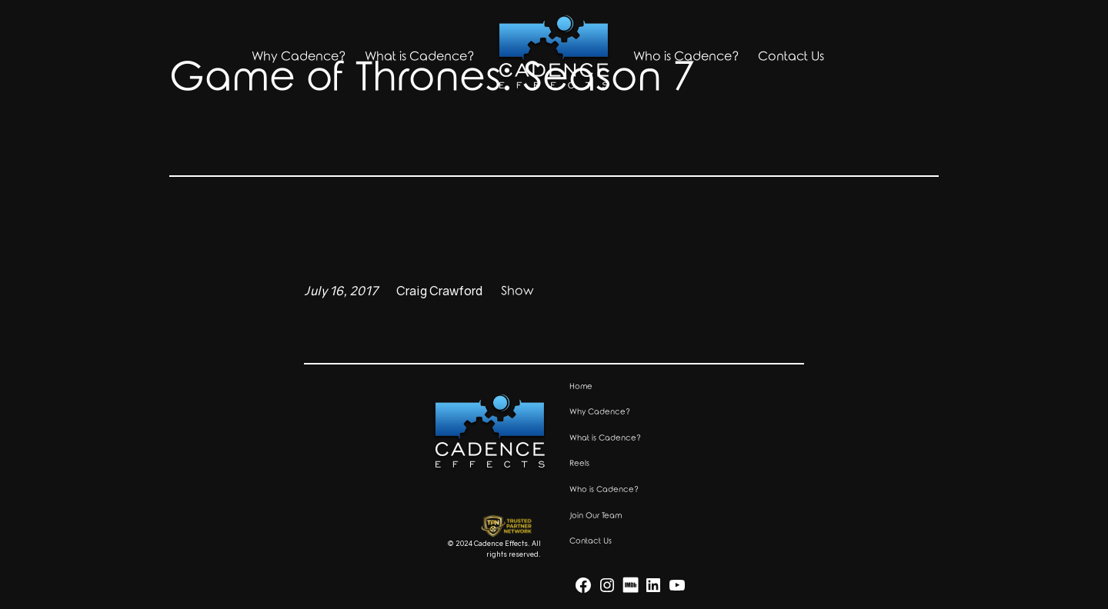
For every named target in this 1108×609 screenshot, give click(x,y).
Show (517, 291)
